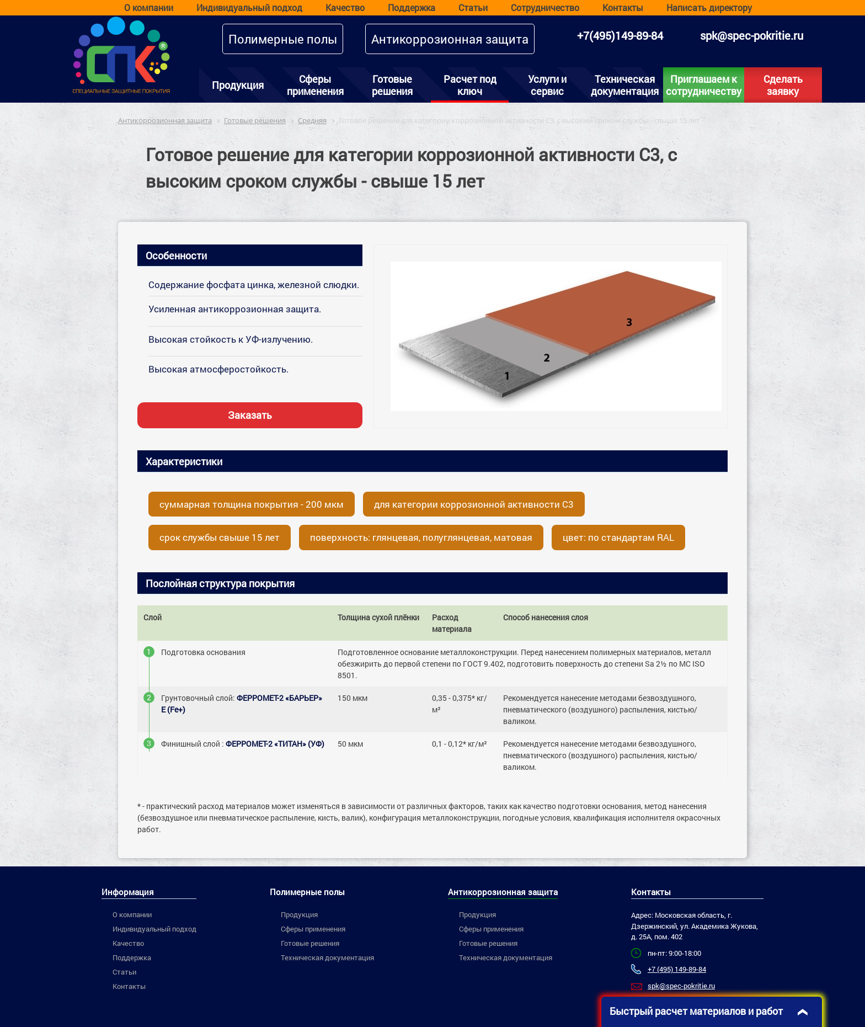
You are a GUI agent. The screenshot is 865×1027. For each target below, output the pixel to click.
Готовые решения (392, 85)
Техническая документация (625, 85)
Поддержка (411, 7)
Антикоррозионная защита (449, 39)
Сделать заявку (783, 85)
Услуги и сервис (547, 85)
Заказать (250, 415)
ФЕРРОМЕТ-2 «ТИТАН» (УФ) (275, 743)
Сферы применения (315, 85)
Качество (345, 7)
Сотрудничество (545, 7)
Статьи (473, 7)
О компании (148, 7)
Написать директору (709, 7)
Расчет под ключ (470, 85)
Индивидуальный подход (249, 7)
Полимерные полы (282, 39)
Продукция (238, 85)
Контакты (622, 7)
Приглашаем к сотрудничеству (703, 85)
